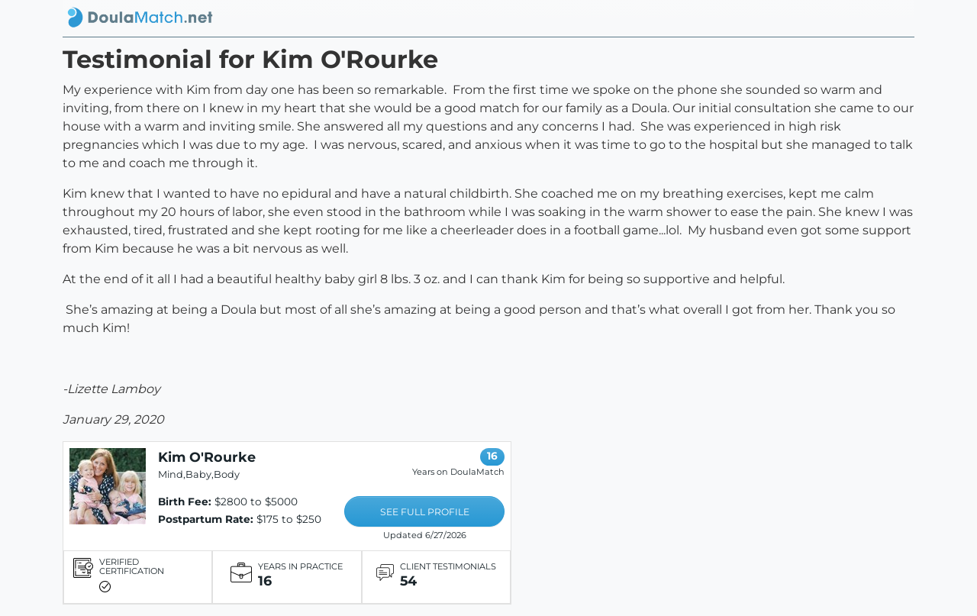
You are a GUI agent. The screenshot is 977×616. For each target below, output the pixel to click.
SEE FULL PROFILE (424, 512)
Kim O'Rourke (207, 457)
